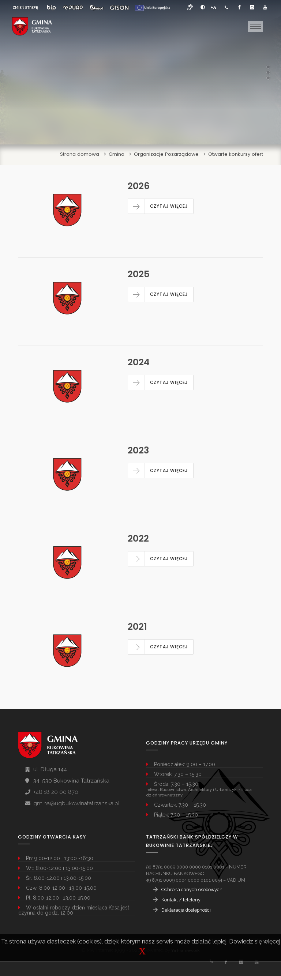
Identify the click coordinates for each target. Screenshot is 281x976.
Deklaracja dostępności (186, 910)
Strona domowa (79, 154)
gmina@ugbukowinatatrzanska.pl (76, 803)
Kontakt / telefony (181, 899)
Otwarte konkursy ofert (235, 154)
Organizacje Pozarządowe (166, 154)
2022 (138, 538)
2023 (138, 450)
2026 (139, 186)
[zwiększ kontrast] (202, 7)
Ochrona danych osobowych (191, 889)
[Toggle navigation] (255, 26)
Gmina (116, 154)
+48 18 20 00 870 (55, 792)
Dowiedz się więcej (254, 941)
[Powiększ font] (214, 7)
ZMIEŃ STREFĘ (25, 7)
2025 (139, 274)
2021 (137, 626)
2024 (139, 362)
